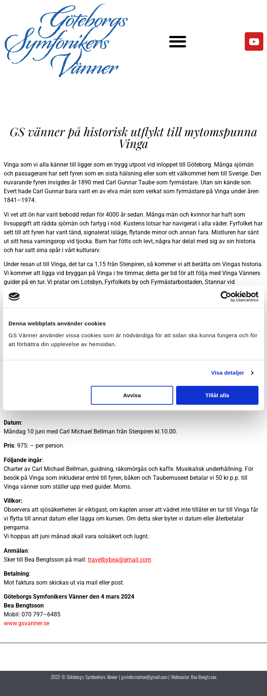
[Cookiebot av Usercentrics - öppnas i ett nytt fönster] (226, 296)
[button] (178, 42)
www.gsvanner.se (26, 623)
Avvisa (132, 395)
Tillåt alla (217, 395)
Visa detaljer (227, 372)
